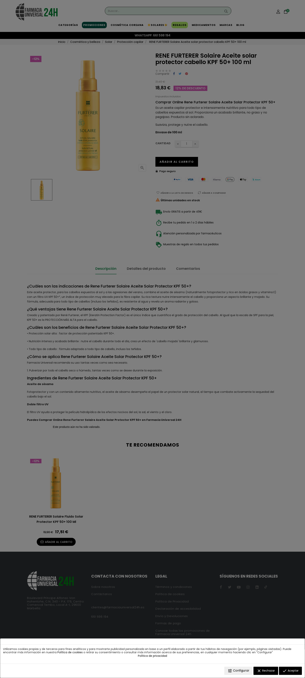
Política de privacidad (152, 656)
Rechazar (266, 670)
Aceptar (290, 670)
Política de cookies (70, 652)
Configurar (238, 670)
